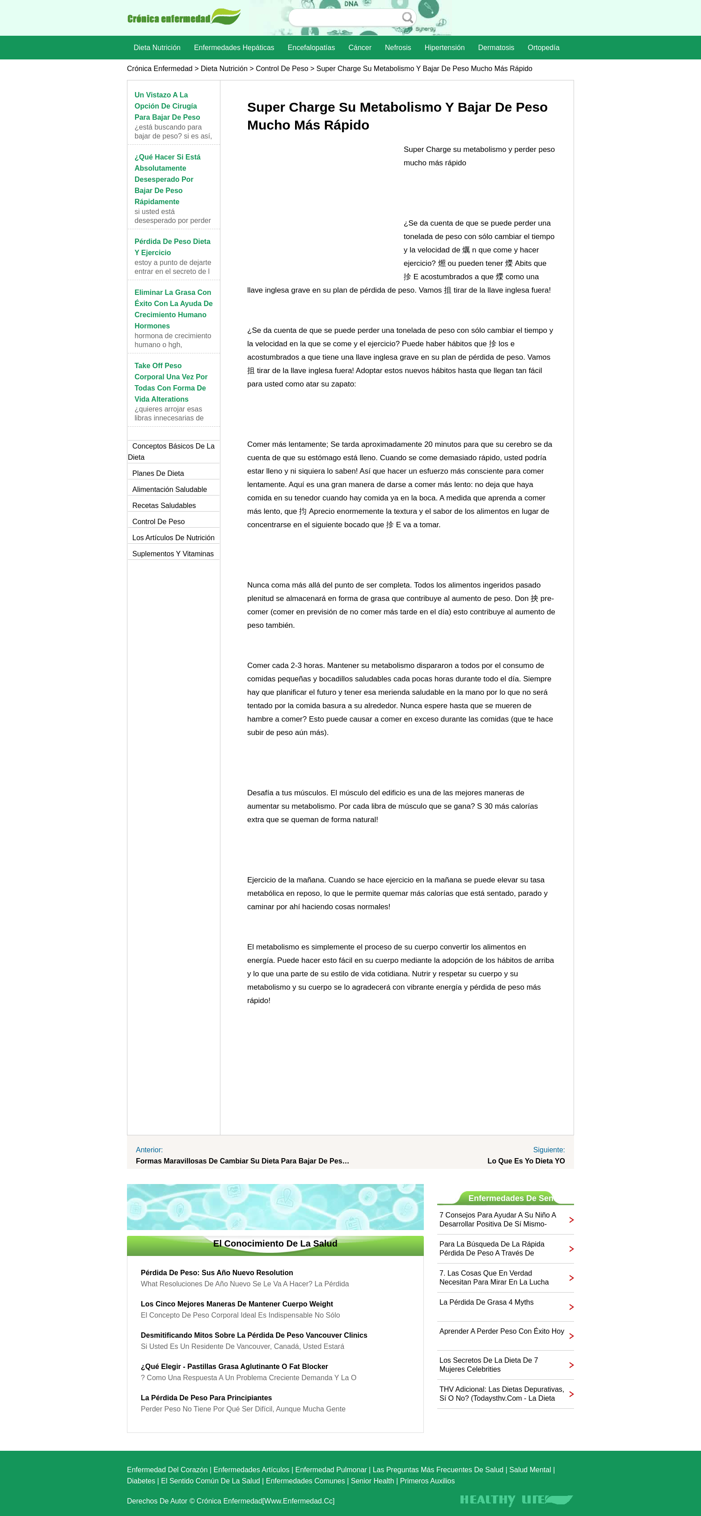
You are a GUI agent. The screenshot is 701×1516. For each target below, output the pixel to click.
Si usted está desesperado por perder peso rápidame (173, 220)
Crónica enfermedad (160, 68)
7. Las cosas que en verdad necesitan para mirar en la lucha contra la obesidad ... (494, 1278)
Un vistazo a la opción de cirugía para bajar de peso (167, 106)
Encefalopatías (311, 47)
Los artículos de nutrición (173, 538)
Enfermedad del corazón (167, 1470)
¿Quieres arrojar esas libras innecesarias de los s (169, 418)
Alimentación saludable (169, 489)
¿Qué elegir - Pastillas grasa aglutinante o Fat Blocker (234, 1366)
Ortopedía (543, 47)
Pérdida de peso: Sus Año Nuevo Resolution (217, 1273)
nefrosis (398, 47)
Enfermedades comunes (305, 1481)
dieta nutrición (157, 47)
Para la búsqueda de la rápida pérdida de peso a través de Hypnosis (492, 1249)
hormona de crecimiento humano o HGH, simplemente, (173, 344)
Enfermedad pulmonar (331, 1470)
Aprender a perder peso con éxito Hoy (501, 1331)
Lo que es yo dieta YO (526, 1161)
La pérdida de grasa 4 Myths (486, 1302)
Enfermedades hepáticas (234, 47)
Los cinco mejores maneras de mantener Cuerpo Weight (237, 1304)
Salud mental (530, 1470)
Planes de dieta (158, 473)
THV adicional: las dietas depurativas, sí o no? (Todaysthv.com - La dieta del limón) (501, 1394)
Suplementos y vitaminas (173, 554)
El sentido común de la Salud (210, 1481)
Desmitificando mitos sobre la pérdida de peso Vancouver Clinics (254, 1335)
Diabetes (141, 1481)
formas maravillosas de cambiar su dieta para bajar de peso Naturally (243, 1161)
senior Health (372, 1481)
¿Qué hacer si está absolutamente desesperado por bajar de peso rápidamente (168, 179)
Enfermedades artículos (252, 1470)
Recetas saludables (164, 505)
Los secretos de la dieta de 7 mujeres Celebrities (488, 1364)
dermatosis (496, 47)
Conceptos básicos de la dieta (171, 451)
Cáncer (360, 47)
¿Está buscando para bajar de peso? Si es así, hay (173, 136)
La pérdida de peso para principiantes (206, 1398)
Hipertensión (445, 47)
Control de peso (282, 68)
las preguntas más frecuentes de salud (438, 1470)
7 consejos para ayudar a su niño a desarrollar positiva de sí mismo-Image (497, 1220)
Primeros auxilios (427, 1481)
